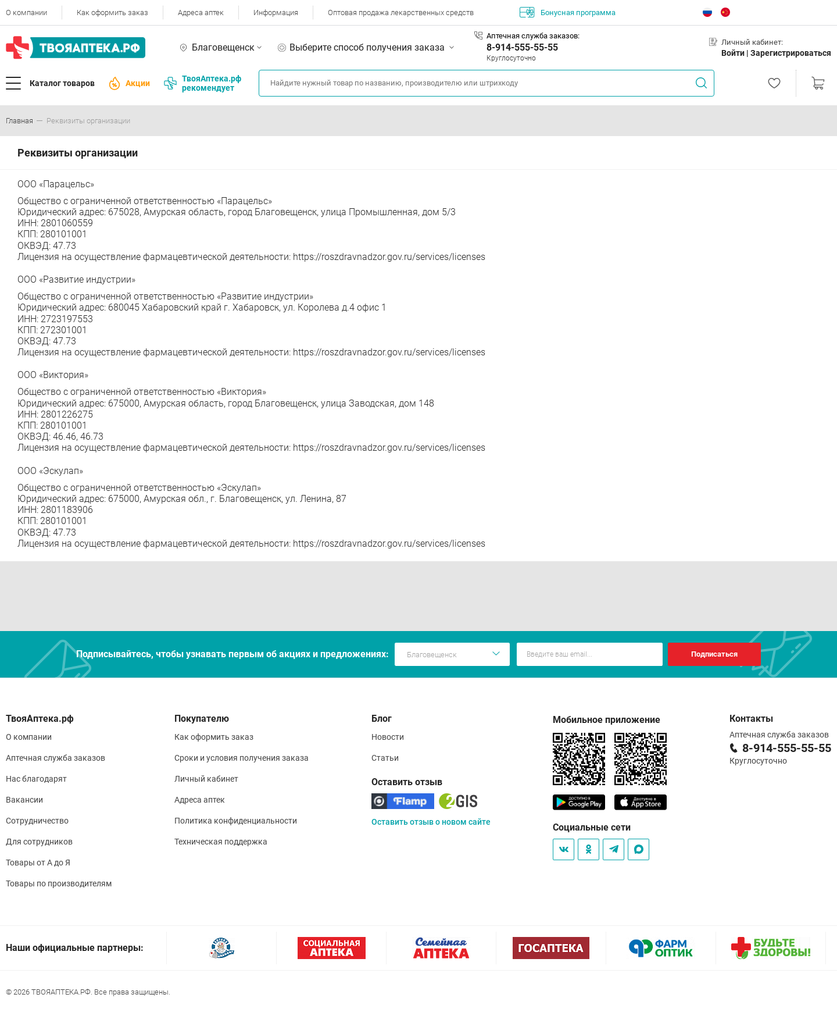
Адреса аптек (201, 12)
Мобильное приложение (606, 719)
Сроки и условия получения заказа (241, 757)
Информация (275, 12)
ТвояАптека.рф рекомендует (202, 83)
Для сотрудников (39, 841)
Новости (387, 737)
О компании (26, 12)
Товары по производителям (59, 883)
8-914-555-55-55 (522, 47)
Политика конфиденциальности (235, 820)
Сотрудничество (37, 820)
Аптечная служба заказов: (533, 35)
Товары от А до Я (38, 862)
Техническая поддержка (220, 841)
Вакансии (24, 799)
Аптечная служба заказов (55, 757)
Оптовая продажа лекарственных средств (401, 12)
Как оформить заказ (112, 12)
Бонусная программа (568, 12)
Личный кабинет (206, 778)
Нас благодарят (36, 778)
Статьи (385, 757)
